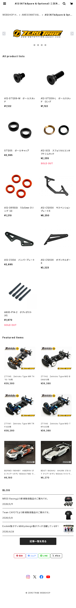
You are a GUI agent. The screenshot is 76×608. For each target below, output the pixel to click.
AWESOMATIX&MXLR (31, 14)
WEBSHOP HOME (10, 14)
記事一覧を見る (38, 541)
